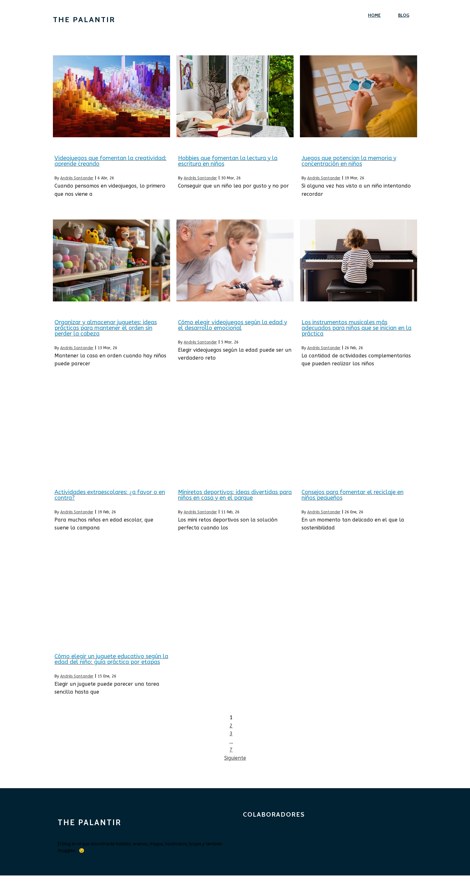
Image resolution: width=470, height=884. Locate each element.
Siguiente (235, 758)
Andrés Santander (76, 178)
